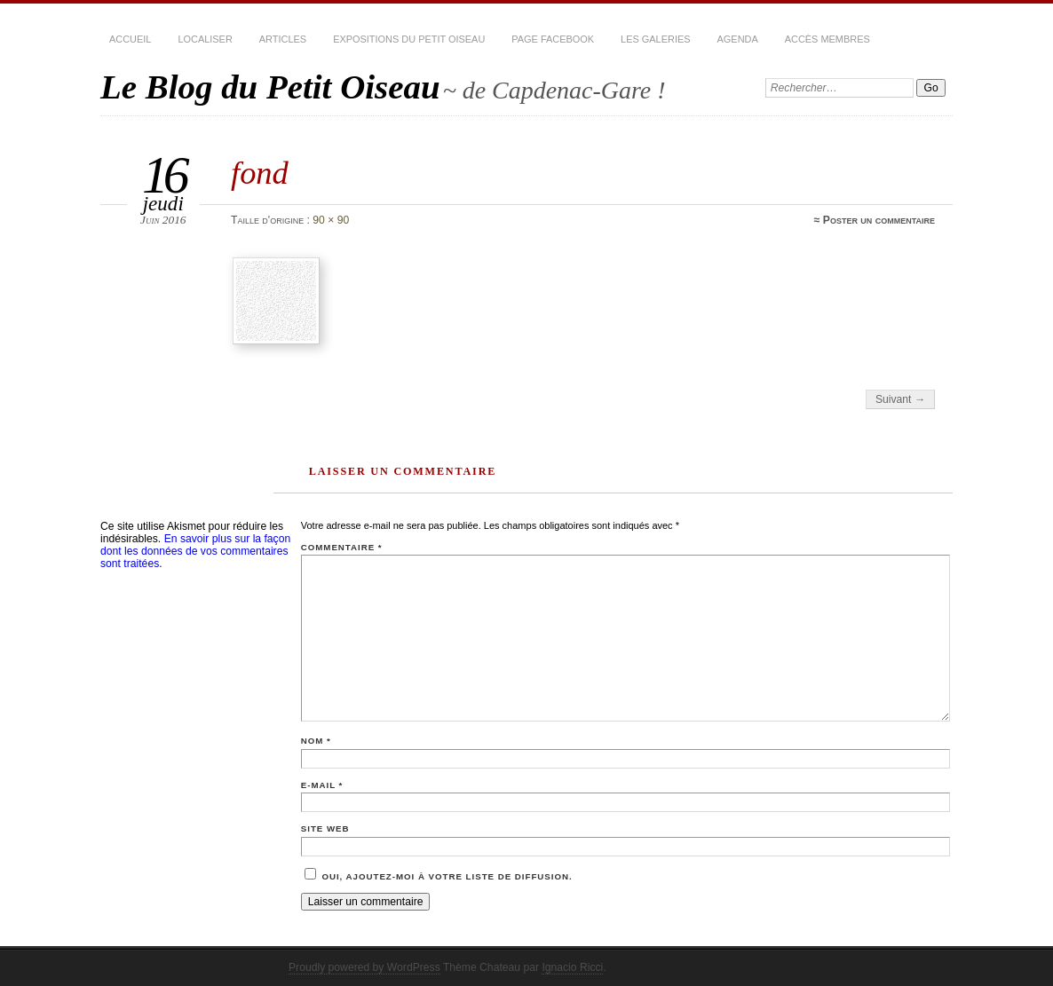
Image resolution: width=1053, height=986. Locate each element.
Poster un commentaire (879, 220)
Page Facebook (552, 39)
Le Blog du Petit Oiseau (270, 86)
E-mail (322, 785)
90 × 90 (331, 220)
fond (260, 172)
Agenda (737, 39)
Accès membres (827, 39)
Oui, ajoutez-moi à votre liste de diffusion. (439, 876)
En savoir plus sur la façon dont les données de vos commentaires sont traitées (195, 551)
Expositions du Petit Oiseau (409, 39)
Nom (316, 740)
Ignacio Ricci (572, 967)
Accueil (130, 39)
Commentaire (342, 547)
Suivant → (900, 399)
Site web (325, 828)
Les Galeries (655, 39)
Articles (282, 39)
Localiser (205, 39)
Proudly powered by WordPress (364, 967)
